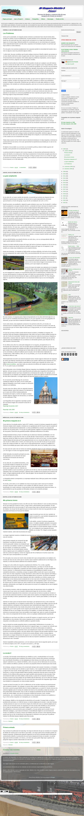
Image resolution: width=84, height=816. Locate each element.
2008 (64, 149)
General (10, 721)
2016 (64, 187)
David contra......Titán (73, 246)
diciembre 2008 (68, 168)
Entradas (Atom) (14, 753)
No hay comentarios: (24, 412)
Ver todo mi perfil (69, 64)
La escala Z (7, 653)
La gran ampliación (10, 176)
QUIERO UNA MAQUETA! (68, 43)
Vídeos (43, 19)
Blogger (53, 777)
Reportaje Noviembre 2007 (10, 406)
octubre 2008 (67, 150)
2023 (64, 202)
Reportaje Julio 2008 (8, 409)
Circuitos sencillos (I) (73, 210)
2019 (64, 193)
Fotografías (35, 19)
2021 (64, 198)
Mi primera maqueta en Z (12, 421)
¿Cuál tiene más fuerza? (74, 306)
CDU (69, 294)
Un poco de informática (74, 257)
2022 (64, 200)
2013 (64, 180)
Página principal (7, 19)
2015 (64, 184)
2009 (64, 171)
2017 (64, 189)
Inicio (38, 750)
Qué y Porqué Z (18, 19)
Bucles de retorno (72, 222)
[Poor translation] (6, 791)
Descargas (50, 19)
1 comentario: (22, 167)
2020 (64, 196)
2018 (64, 191)
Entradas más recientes (11, 750)
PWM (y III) (71, 234)
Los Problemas (8, 33)
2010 (64, 173)
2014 (64, 182)
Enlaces (27, 19)
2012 (64, 178)
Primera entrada (9, 727)
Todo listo (70, 317)
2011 (64, 176)
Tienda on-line (60, 19)
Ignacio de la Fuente (72, 61)
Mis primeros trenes (10, 500)
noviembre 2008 (68, 166)
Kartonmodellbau (11, 364)
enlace (9, 480)
